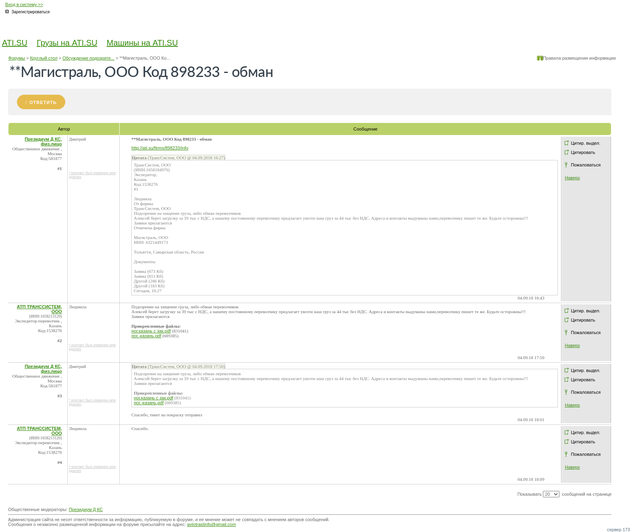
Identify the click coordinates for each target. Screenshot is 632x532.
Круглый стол (43, 58)
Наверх (572, 177)
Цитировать (583, 152)
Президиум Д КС (86, 509)
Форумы (16, 58)
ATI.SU (14, 42)
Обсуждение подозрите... (88, 58)
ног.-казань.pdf (146, 335)
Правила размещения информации (579, 58)
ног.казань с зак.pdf (151, 330)
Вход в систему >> (24, 4)
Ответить (43, 102)
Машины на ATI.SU (142, 42)
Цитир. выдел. (585, 143)
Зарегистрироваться (31, 12)
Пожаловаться (586, 164)
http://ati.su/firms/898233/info (159, 147)
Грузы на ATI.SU (67, 42)
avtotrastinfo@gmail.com (211, 524)
